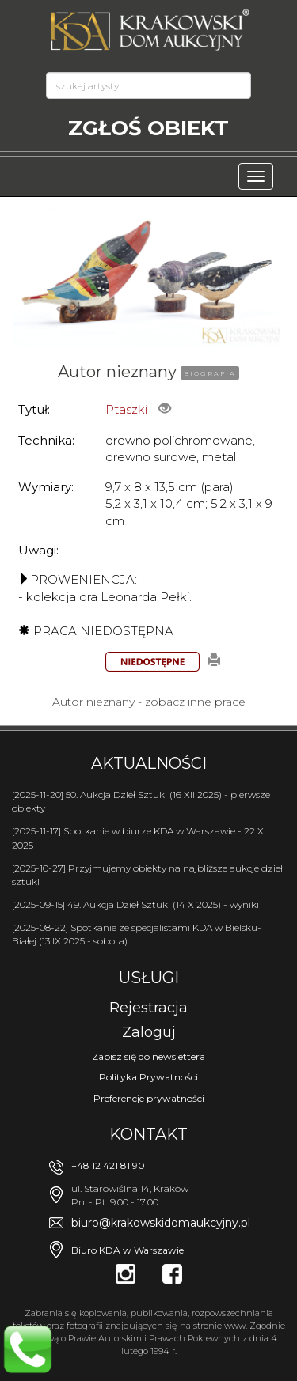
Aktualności (149, 763)
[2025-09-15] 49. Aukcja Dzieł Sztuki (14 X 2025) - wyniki (135, 904)
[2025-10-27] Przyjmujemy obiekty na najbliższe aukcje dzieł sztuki (147, 874)
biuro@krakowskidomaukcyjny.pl (160, 1223)
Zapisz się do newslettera (148, 1056)
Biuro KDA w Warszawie (127, 1250)
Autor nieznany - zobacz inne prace (149, 701)
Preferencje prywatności (148, 1098)
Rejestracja (148, 1007)
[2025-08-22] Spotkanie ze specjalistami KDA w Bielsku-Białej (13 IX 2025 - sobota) (136, 934)
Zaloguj (149, 1032)
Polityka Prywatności (148, 1077)
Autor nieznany (117, 371)
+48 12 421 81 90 (108, 1165)
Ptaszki (126, 409)
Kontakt (148, 1134)
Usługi (149, 977)
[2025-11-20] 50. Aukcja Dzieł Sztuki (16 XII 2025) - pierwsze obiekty (141, 801)
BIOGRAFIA (210, 373)
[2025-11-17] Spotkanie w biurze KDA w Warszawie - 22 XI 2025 (139, 837)
